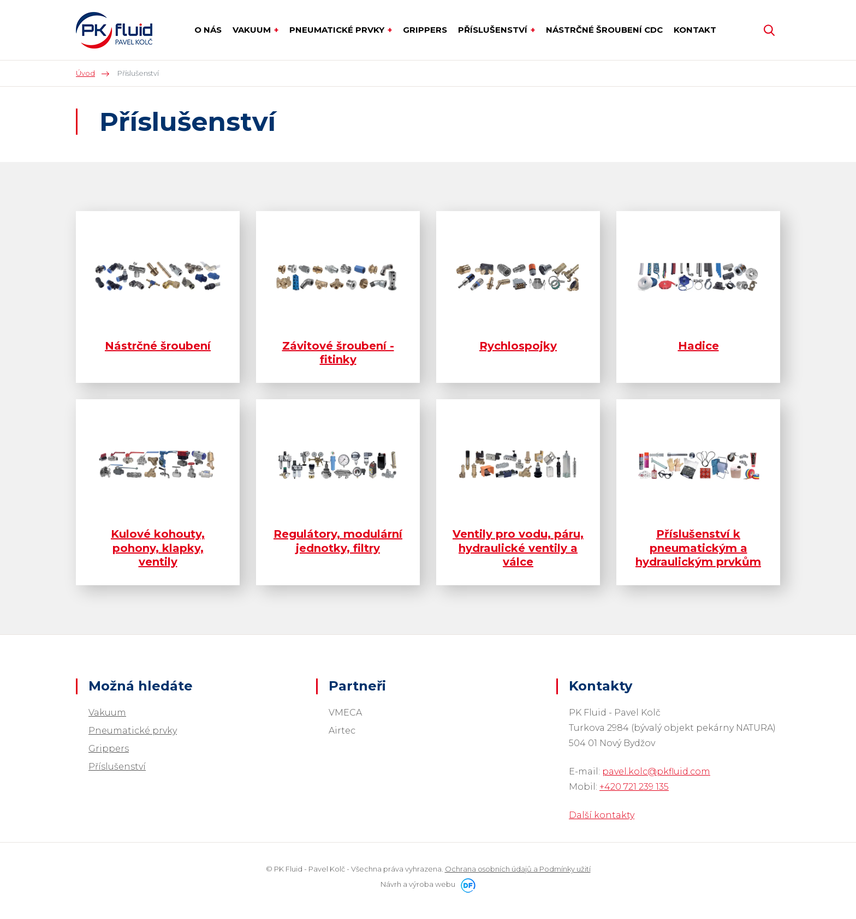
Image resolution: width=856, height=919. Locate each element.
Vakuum (107, 712)
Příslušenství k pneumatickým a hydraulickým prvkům (698, 547)
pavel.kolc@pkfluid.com (656, 771)
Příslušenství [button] (494, 30)
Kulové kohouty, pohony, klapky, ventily (158, 547)
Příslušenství (117, 766)
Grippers (108, 748)
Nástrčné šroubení (158, 345)
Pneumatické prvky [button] (338, 30)
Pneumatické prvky (132, 730)
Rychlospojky (518, 345)
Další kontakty (601, 815)
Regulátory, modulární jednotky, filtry (338, 540)
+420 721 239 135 (634, 787)
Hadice (698, 345)
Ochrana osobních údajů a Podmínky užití (518, 868)
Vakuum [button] (253, 30)
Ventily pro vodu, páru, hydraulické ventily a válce (518, 547)
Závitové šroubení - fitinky (338, 352)
